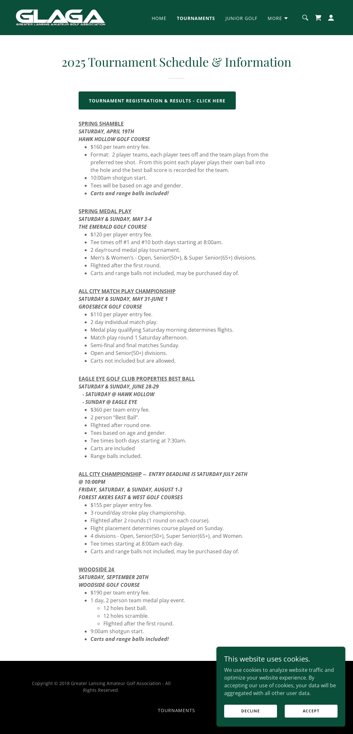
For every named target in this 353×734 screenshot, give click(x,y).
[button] (278, 18)
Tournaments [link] (196, 18)
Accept (311, 724)
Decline (250, 724)
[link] (60, 17)
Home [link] (159, 18)
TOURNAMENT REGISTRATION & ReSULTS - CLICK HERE (157, 101)
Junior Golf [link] (241, 18)
